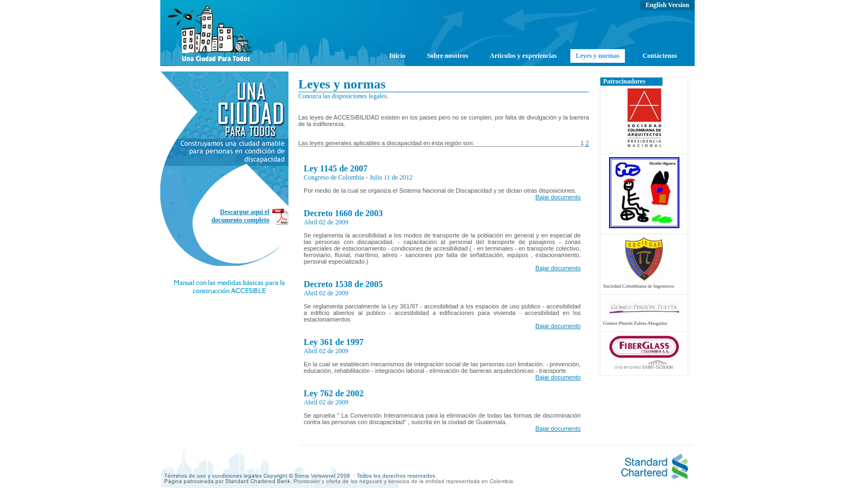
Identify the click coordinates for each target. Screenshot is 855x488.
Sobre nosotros (447, 55)
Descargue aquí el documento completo (240, 216)
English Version (667, 5)
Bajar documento (558, 197)
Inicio (397, 55)
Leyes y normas (597, 55)
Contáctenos (659, 55)
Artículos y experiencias (523, 55)
